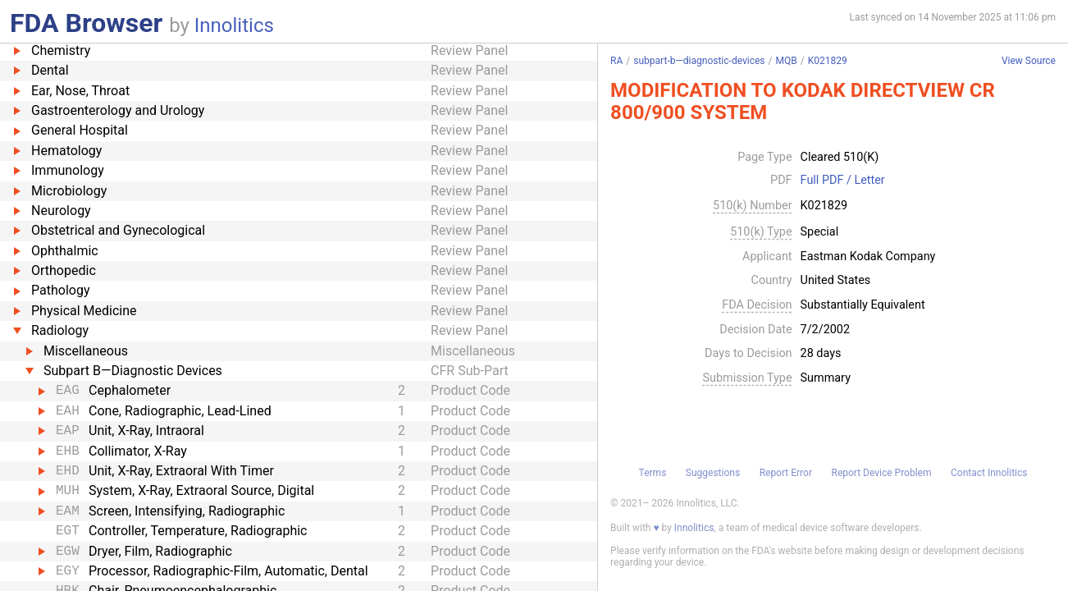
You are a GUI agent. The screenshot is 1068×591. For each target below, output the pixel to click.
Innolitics (234, 25)
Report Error (786, 473)
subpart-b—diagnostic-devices (698, 60)
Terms (653, 473)
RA (616, 60)
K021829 (827, 60)
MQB (785, 60)
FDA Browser (86, 23)
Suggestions (713, 473)
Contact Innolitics (989, 473)
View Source (1029, 61)
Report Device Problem (881, 473)
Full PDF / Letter (843, 180)
